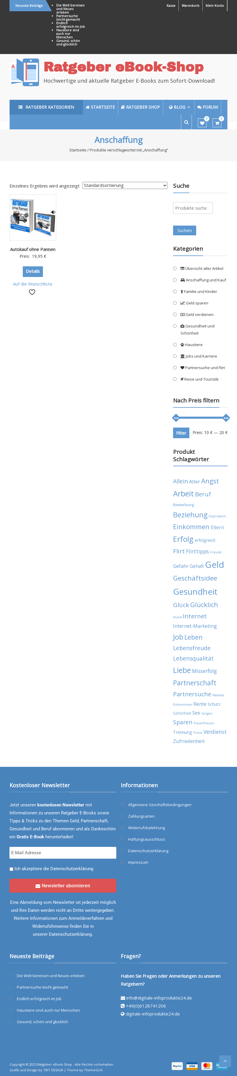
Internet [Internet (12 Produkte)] (195, 616)
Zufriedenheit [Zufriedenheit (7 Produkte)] (189, 741)
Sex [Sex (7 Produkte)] (196, 712)
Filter (181, 433)
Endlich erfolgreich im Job (70, 25)
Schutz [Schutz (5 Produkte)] (214, 704)
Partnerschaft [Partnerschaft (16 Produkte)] (194, 682)
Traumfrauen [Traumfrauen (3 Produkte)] (204, 723)
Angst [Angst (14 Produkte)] (210, 481)
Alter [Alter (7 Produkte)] (194, 481)
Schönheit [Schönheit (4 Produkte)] (182, 713)
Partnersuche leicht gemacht (68, 18)
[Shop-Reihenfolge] (125, 185)
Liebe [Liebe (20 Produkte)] (182, 670)
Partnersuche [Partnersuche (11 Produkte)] (192, 694)
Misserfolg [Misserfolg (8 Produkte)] (204, 670)
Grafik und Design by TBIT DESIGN (36, 1070)
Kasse (171, 5)
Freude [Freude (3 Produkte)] (216, 552)
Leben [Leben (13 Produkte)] (193, 637)
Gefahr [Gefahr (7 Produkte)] (180, 566)
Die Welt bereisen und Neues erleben (70, 8)
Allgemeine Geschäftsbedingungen (159, 804)
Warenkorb (190, 5)
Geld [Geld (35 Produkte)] (214, 564)
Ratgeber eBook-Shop (123, 67)
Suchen (185, 230)
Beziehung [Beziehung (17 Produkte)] (190, 514)
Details (33, 271)
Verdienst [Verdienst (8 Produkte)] (215, 731)
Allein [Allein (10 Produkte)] (180, 481)
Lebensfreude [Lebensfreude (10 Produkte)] (192, 648)
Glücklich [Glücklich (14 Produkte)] (204, 604)
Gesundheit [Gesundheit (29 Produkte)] (195, 591)
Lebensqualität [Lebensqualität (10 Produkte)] (193, 658)
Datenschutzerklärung (71, 868)
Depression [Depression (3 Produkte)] (217, 516)
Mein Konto (215, 5)
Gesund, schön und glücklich (68, 42)
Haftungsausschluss (146, 839)
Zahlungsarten (141, 816)
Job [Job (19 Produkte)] (178, 637)
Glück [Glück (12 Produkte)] (181, 605)
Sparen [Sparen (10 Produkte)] (182, 722)
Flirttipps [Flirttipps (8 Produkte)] (197, 551)
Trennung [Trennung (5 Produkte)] (182, 732)
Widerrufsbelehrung (146, 827)
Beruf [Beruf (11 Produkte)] (203, 494)
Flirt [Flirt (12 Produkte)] (179, 551)
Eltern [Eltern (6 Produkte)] (217, 527)
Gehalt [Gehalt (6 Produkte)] (197, 566)
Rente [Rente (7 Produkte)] (200, 703)
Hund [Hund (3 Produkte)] (177, 617)
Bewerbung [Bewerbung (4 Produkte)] (183, 504)
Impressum (138, 862)
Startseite (77, 150)
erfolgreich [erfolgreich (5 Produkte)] (205, 540)
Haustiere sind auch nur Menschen (67, 33)
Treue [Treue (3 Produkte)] (197, 733)
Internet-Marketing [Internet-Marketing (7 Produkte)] (195, 625)
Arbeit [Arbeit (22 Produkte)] (183, 493)
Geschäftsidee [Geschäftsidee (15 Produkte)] (195, 578)
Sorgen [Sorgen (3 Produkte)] (206, 713)
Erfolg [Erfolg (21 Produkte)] (183, 539)
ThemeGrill (93, 1070)
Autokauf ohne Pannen (32, 249)
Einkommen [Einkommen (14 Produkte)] (191, 526)
